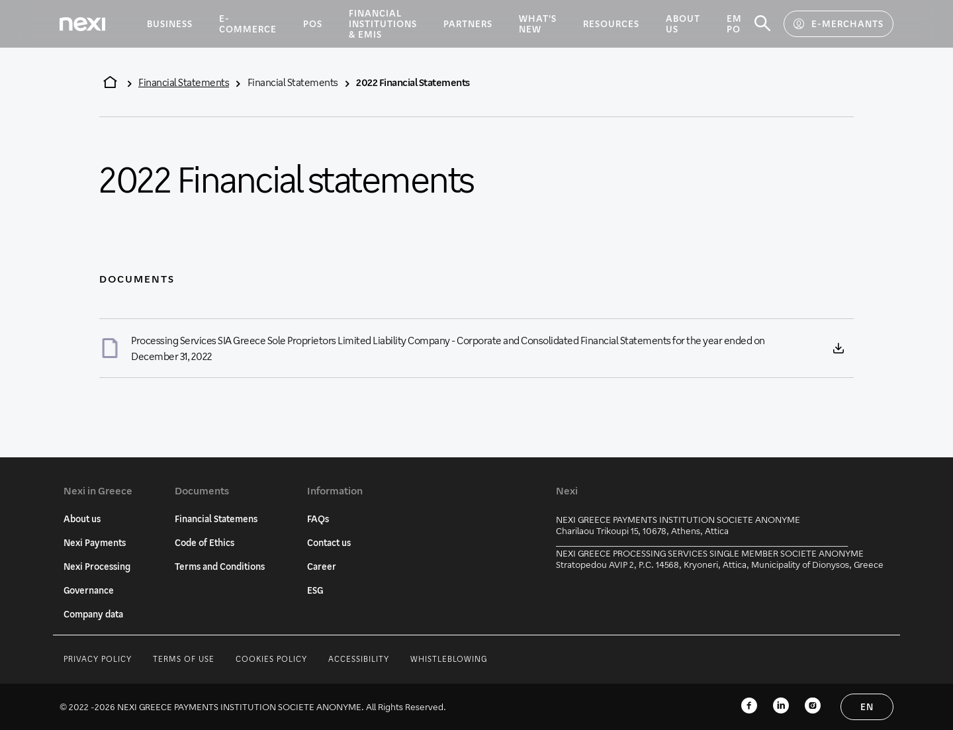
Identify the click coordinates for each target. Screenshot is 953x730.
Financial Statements (183, 81)
